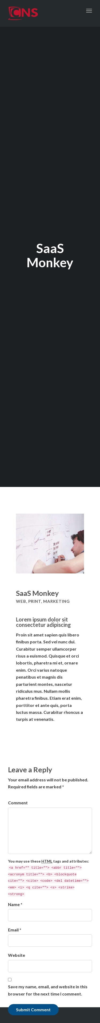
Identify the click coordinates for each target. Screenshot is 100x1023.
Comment (18, 802)
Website (16, 955)
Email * (14, 929)
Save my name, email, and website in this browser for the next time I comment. (47, 990)
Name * (15, 904)
